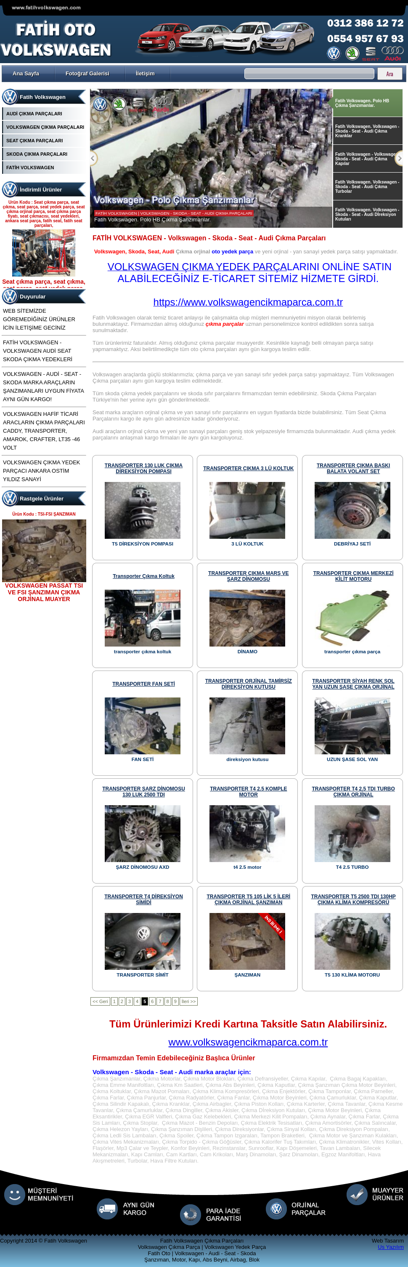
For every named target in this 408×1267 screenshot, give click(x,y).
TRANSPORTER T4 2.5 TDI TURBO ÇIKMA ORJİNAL (353, 792)
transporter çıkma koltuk (144, 576)
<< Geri (100, 1001)
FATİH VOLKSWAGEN (30, 167)
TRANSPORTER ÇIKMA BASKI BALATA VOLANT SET (353, 468)
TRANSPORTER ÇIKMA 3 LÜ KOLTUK (248, 468)
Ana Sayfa (26, 73)
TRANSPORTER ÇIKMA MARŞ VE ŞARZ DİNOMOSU (248, 576)
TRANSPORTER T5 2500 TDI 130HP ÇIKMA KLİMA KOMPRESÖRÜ (353, 899)
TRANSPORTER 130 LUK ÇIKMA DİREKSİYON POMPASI (144, 468)
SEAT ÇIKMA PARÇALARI (34, 140)
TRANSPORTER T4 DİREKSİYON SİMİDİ (143, 899)
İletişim (145, 73)
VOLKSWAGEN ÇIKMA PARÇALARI (45, 127)
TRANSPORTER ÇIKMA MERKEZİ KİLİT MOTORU (353, 576)
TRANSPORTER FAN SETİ (143, 684)
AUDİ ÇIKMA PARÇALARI (34, 113)
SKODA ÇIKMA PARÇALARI (36, 154)
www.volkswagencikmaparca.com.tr (248, 1042)
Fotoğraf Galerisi (87, 73)
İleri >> (189, 1001)
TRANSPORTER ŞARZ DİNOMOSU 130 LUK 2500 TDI (143, 792)
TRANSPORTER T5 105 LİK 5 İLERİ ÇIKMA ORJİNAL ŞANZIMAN (248, 899)
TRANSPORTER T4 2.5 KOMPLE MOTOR (248, 792)
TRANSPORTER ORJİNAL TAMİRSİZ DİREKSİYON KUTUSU (248, 684)
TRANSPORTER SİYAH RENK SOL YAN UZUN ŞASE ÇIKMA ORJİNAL (353, 684)
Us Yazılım (391, 1247)
